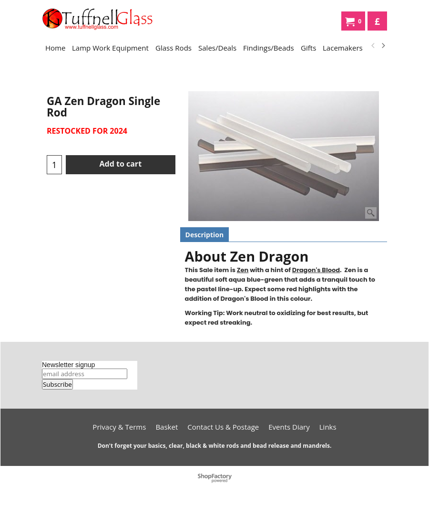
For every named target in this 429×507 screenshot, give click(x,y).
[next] (382, 46)
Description (204, 234)
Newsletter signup (68, 365)
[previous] (373, 46)
